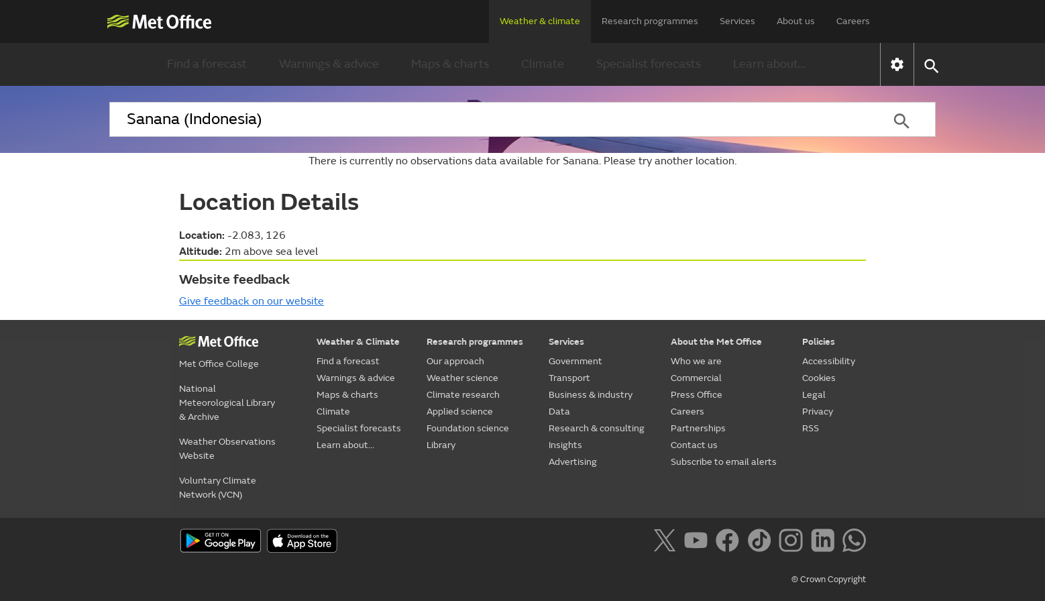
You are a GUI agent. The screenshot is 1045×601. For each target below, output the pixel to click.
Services (737, 21)
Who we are (696, 361)
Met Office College (219, 364)
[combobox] (488, 119)
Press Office (696, 394)
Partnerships (698, 428)
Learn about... (769, 64)
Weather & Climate (358, 341)
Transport (569, 378)
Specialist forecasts (648, 64)
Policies (818, 341)
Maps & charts (450, 64)
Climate (542, 64)
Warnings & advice (329, 64)
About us (796, 21)
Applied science (460, 411)
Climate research (463, 394)
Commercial (696, 378)
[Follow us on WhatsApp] (854, 543)
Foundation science (468, 428)
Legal (814, 394)
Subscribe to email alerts (724, 462)
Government (575, 361)
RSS (810, 428)
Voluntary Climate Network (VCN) (217, 487)
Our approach (455, 361)
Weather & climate (540, 21)
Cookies (819, 378)
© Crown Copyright (828, 579)
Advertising (573, 462)
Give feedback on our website (251, 301)
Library (441, 445)
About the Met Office (716, 341)
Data (559, 411)
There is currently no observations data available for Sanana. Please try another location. (522, 161)
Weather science (462, 378)
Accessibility (828, 361)
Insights (565, 445)
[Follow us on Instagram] (793, 543)
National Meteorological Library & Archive (227, 403)
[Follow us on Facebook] (730, 543)
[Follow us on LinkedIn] (825, 543)
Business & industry (590, 394)
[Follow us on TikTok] (761, 543)
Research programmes (650, 21)
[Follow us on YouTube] (698, 543)
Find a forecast (207, 64)
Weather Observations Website (227, 448)
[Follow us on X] (667, 543)
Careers (853, 21)
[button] (930, 64)
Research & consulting (597, 428)
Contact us (694, 445)
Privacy (817, 411)
